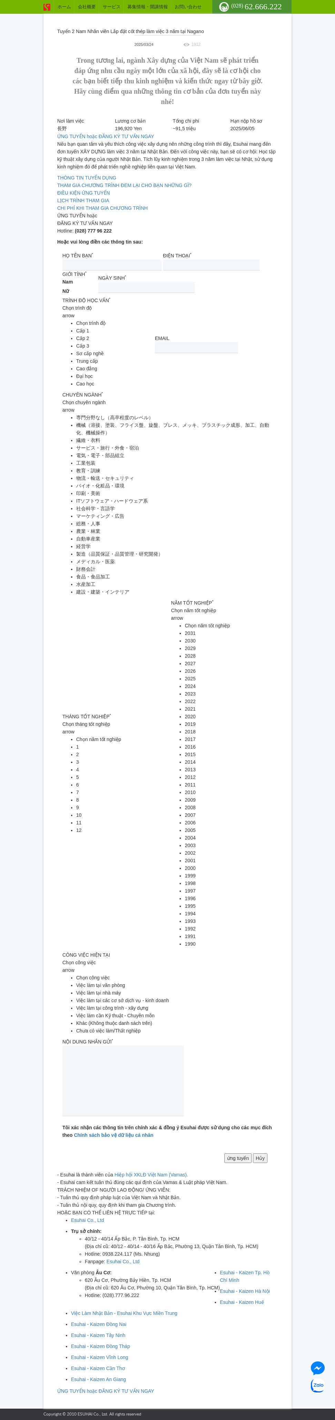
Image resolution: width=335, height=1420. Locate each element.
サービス (112, 6)
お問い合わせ (188, 6)
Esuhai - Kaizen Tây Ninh (98, 1335)
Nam (67, 282)
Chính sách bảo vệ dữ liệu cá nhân (113, 1135)
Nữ (65, 291)
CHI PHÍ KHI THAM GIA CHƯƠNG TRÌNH (102, 208)
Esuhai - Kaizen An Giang (98, 1379)
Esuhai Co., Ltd (87, 1220)
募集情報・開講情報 (148, 6)
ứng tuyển (238, 1158)
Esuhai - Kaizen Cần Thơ (98, 1368)
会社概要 (87, 6)
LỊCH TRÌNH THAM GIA (83, 200)
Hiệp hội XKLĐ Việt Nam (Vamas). (151, 1174)
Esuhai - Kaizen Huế (242, 1302)
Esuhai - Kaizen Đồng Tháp (100, 1346)
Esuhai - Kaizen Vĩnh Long (99, 1357)
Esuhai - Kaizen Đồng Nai (98, 1324)
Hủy (260, 1158)
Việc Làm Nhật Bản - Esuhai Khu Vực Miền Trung (124, 1313)
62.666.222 (256, 6)
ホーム (64, 6)
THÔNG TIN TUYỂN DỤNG (86, 178)
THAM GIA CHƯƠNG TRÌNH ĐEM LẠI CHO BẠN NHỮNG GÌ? (124, 185)
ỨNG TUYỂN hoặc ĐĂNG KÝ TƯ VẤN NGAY (105, 136)
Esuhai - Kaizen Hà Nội (245, 1291)
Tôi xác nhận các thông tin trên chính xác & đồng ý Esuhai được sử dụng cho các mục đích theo (167, 1131)
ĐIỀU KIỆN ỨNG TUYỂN (83, 193)
